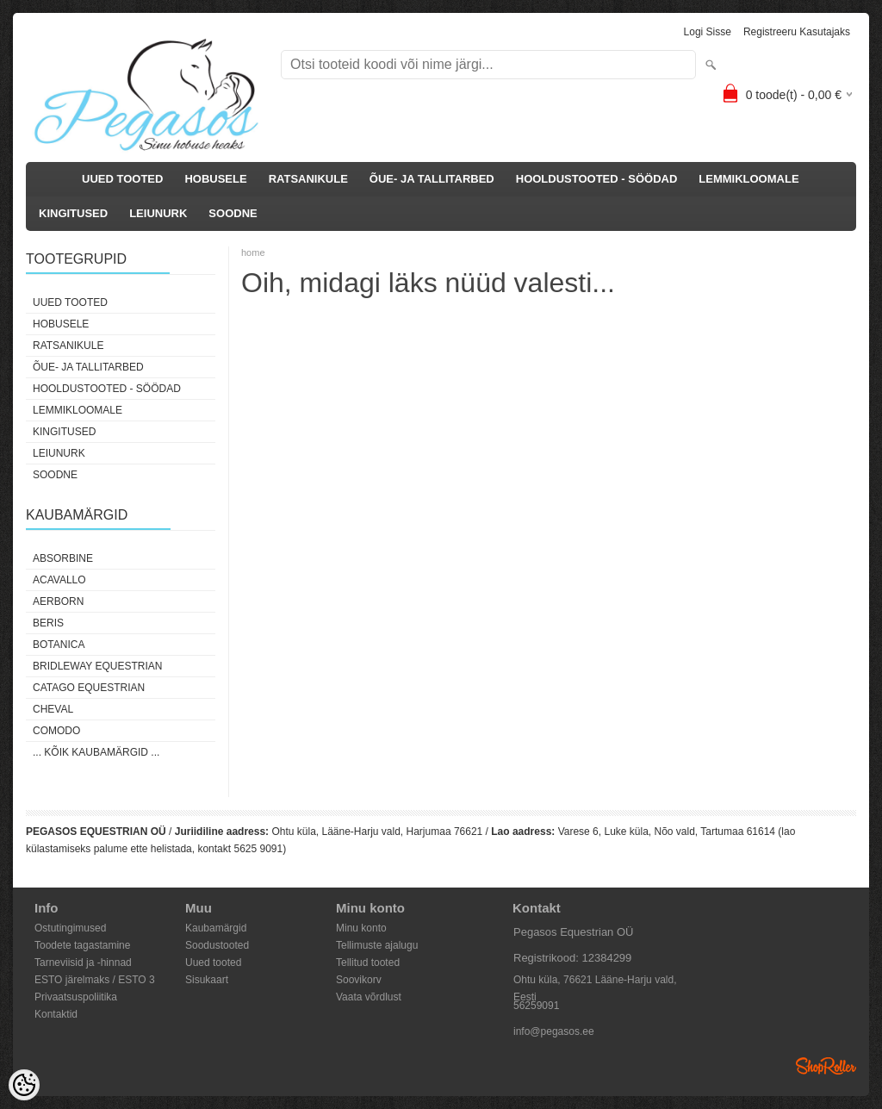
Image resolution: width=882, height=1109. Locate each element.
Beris (48, 623)
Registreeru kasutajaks (796, 32)
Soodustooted (217, 945)
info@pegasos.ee (553, 1031)
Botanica (58, 645)
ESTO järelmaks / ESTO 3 (94, 980)
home (253, 252)
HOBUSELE (215, 178)
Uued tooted (213, 962)
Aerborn (58, 601)
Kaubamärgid (215, 928)
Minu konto (361, 928)
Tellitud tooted (368, 962)
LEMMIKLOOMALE (748, 178)
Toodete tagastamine (82, 945)
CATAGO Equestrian (89, 688)
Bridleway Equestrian (97, 666)
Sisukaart (206, 980)
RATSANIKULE (308, 178)
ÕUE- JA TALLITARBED (432, 178)
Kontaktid (56, 1014)
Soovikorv (359, 980)
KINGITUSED (73, 213)
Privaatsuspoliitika (75, 997)
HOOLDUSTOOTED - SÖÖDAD (597, 178)
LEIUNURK (158, 213)
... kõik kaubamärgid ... (96, 752)
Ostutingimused (70, 928)
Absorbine (63, 558)
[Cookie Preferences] (24, 1084)
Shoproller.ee (826, 1066)
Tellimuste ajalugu (377, 945)
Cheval (53, 709)
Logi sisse (707, 32)
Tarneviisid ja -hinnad (83, 962)
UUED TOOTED (122, 178)
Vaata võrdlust (368, 997)
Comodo (56, 731)
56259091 (536, 1006)
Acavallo (59, 580)
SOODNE (232, 213)
